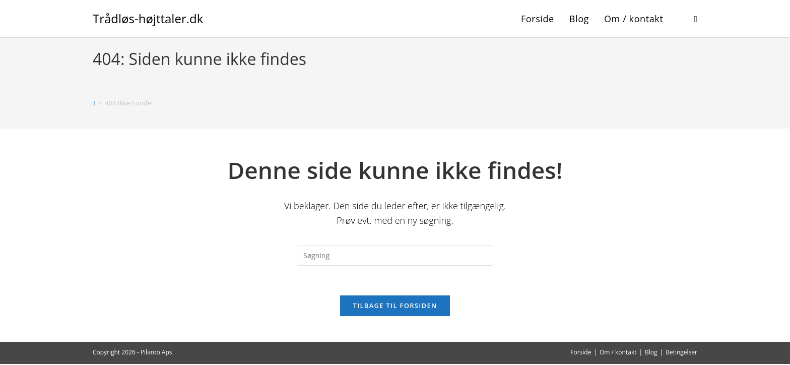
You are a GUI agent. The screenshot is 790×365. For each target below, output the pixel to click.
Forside (580, 353)
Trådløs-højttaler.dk (148, 18)
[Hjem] (94, 102)
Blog (651, 353)
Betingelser (681, 353)
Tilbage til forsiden (395, 306)
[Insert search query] (395, 256)
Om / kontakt (618, 353)
